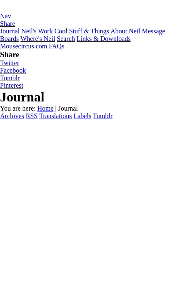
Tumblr (10, 77)
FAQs (56, 46)
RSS (31, 115)
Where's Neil (37, 38)
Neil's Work (37, 31)
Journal (10, 31)
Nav (5, 16)
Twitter (9, 62)
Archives (12, 115)
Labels (82, 115)
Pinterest (11, 85)
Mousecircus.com (23, 46)
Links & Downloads (104, 38)
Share (7, 23)
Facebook (13, 70)
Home (45, 108)
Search (66, 38)
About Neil (125, 31)
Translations (55, 115)
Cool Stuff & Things (82, 31)
